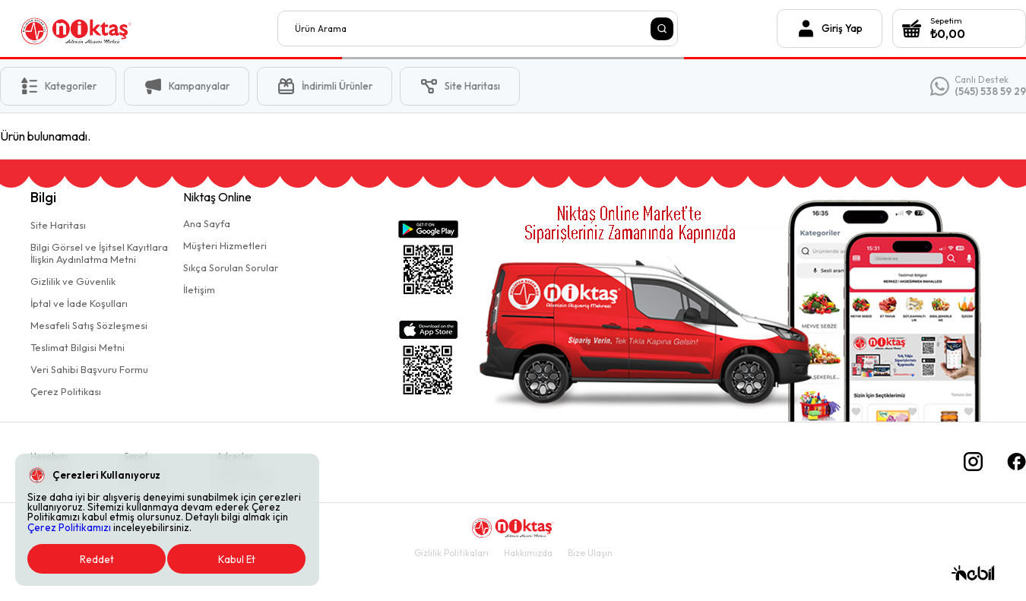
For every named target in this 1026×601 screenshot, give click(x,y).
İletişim (199, 289)
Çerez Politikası (65, 391)
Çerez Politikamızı (69, 527)
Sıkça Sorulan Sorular (230, 267)
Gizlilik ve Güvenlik (73, 281)
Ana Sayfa (206, 223)
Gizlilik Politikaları (451, 552)
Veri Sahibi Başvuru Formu (89, 369)
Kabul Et (236, 559)
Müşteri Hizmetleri (225, 245)
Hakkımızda (528, 552)
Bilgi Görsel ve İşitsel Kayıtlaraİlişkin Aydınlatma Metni (99, 253)
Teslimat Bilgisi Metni (77, 347)
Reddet (97, 559)
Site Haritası (58, 225)
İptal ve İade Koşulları (79, 303)
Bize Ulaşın (590, 552)
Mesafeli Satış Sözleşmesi (88, 325)
